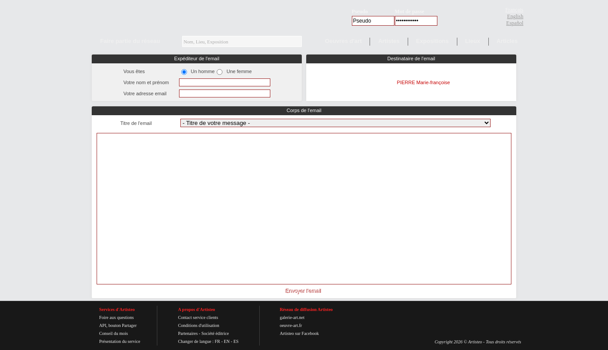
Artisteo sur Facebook (299, 333)
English (515, 16)
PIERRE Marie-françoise (423, 82)
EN (227, 341)
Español (514, 23)
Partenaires (188, 333)
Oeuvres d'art (343, 41)
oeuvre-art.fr (291, 325)
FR (217, 341)
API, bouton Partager (118, 325)
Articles (507, 41)
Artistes (388, 41)
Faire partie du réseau (130, 41)
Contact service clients (198, 317)
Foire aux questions (116, 317)
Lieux (472, 41)
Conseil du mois (113, 333)
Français (514, 10)
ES (236, 341)
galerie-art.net (292, 317)
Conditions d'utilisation (198, 325)
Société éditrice (215, 333)
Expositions (432, 41)
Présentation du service (119, 341)
